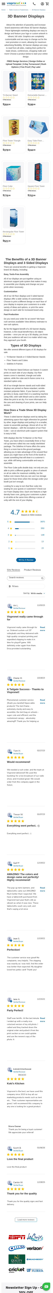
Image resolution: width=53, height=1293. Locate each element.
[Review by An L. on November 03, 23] (12, 656)
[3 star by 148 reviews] (26, 536)
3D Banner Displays (38, 10)
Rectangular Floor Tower (13, 232)
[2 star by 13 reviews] (26, 542)
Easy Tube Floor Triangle (35, 141)
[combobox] (34, 593)
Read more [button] (42, 629)
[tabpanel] (26, 915)
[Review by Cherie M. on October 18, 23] (12, 728)
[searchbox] (23, 577)
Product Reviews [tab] (32, 569)
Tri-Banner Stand (10, 95)
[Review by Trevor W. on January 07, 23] (12, 841)
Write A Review (26, 560)
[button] (46, 1287)
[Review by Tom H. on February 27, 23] (12, 792)
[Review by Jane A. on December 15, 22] (12, 1047)
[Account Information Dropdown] (42, 4)
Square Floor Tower (36, 186)
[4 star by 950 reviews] (26, 529)
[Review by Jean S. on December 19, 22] (12, 977)
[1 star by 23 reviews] (26, 549)
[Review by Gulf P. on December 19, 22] (12, 916)
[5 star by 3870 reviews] (26, 522)
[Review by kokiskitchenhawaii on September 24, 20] (12, 1114)
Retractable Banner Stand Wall (36, 95)
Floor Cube (7, 186)
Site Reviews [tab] (13, 569)
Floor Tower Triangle (12, 141)
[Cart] (47, 4)
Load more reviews (26, 1219)
